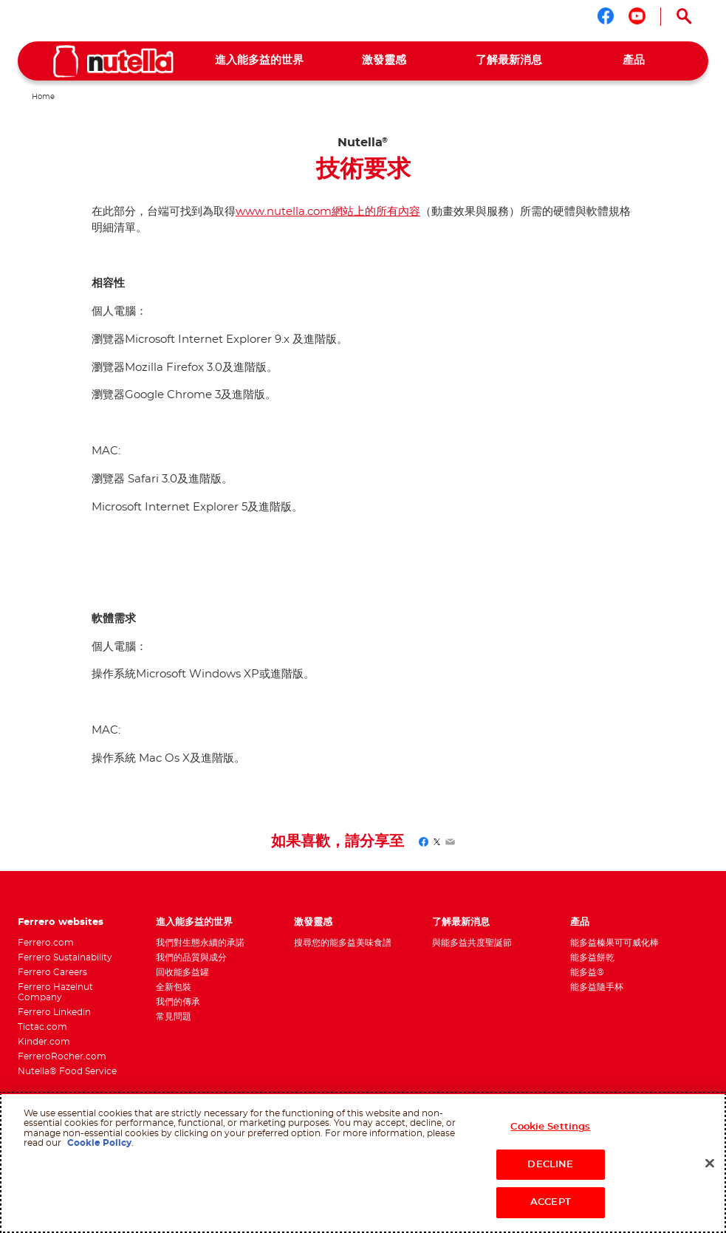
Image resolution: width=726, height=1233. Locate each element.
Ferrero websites (60, 922)
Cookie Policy (99, 1142)
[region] (363, 1163)
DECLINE (550, 1164)
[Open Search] (685, 16)
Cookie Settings (550, 1127)
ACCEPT (550, 1202)
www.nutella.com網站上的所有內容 (328, 211)
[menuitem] (259, 61)
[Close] (710, 1163)
